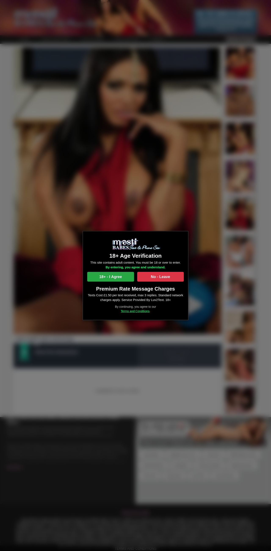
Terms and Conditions (135, 311)
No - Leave (160, 276)
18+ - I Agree (110, 276)
